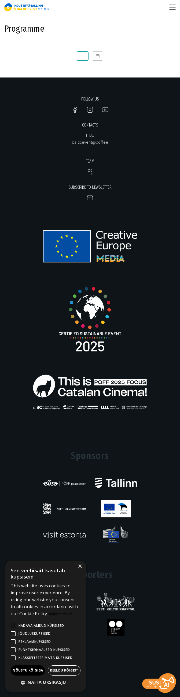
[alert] (45, 626)
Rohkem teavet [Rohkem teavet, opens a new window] (61, 614)
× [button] (80, 567)
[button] (45, 682)
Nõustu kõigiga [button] (28, 670)
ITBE (90, 135)
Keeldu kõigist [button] (64, 670)
